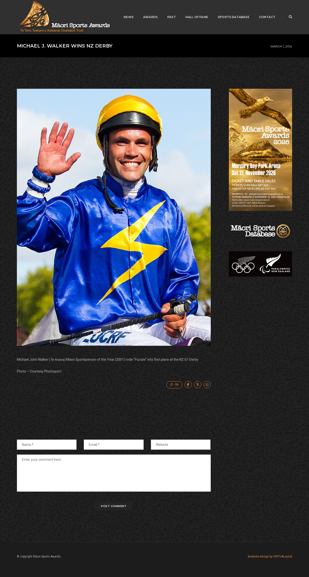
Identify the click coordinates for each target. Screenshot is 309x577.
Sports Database (233, 17)
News (128, 17)
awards (150, 17)
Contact (267, 17)
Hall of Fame (196, 17)
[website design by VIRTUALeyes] (270, 556)
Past (171, 17)
